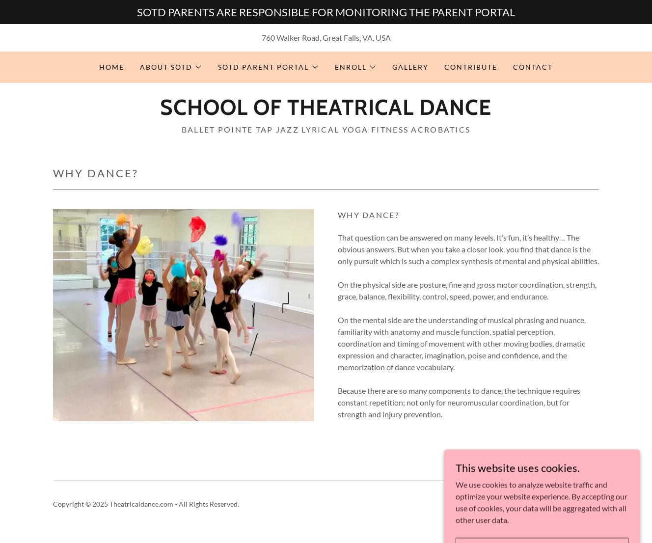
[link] (325, 111)
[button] (171, 67)
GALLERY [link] (410, 67)
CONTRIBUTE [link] (470, 67)
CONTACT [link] (533, 67)
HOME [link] (111, 67)
